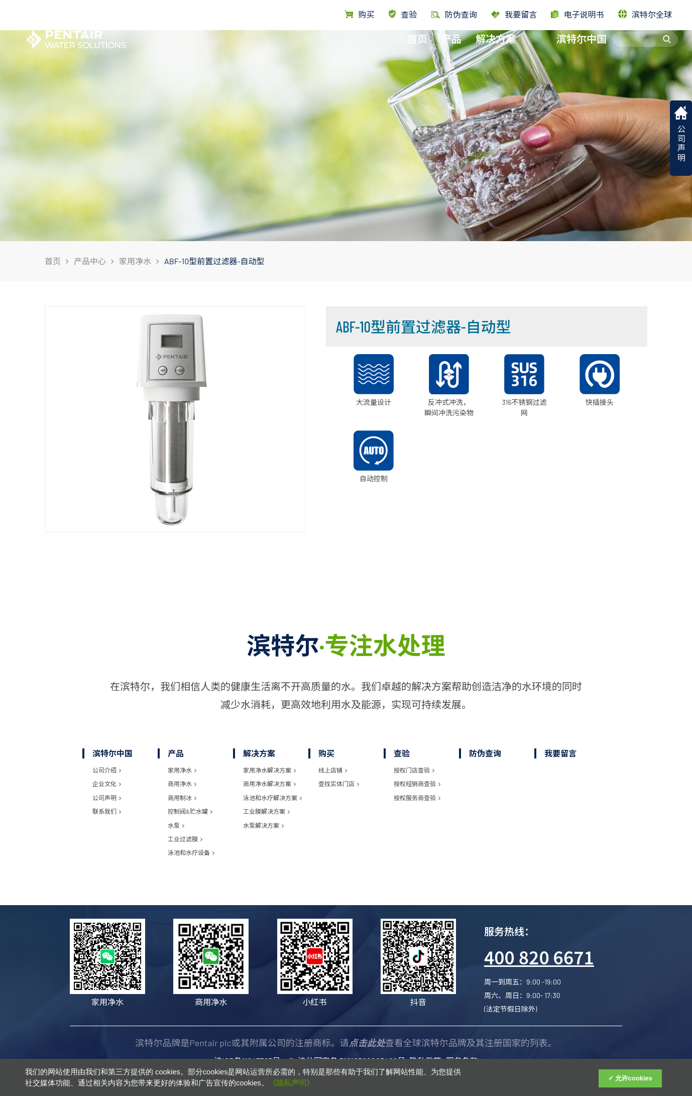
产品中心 (90, 261)
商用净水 (182, 783)
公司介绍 (106, 770)
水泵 (176, 825)
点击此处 (367, 1042)
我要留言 (514, 14)
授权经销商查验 (417, 783)
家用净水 (135, 261)
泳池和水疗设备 (191, 852)
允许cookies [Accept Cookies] (633, 1078)
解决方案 (496, 49)
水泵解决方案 (263, 825)
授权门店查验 (414, 770)
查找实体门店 (338, 783)
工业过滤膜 (185, 838)
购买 (359, 14)
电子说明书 (577, 14)
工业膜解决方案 (266, 811)
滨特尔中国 (581, 49)
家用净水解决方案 (269, 770)
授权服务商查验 (417, 797)
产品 (451, 49)
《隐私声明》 (291, 1083)
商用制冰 (182, 797)
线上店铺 (332, 770)
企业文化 (106, 783)
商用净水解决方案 (269, 783)
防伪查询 (485, 753)
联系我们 (106, 811)
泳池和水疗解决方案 (272, 797)
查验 (403, 14)
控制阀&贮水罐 (190, 811)
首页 (417, 49)
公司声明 (106, 797)
